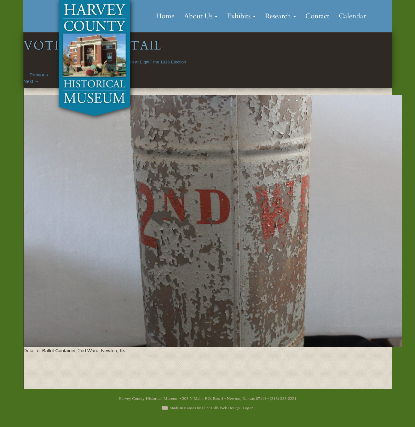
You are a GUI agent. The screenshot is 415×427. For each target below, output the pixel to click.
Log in (248, 408)
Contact (317, 16)
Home (165, 16)
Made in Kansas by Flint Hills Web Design (205, 408)
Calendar (352, 16)
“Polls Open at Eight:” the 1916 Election (149, 62)
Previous (36, 74)
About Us (200, 16)
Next (31, 81)
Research (280, 16)
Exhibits (241, 16)
